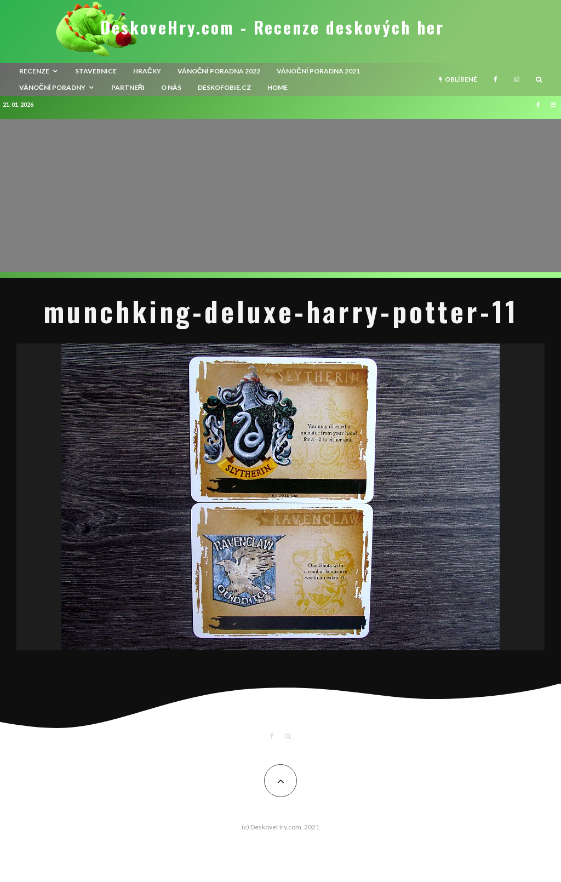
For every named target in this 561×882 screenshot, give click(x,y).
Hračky (147, 71)
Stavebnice (96, 71)
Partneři (128, 87)
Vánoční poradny (52, 87)
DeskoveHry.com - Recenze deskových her (272, 27)
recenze (34, 71)
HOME (277, 87)
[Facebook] (495, 79)
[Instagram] (517, 79)
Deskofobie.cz (224, 87)
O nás (171, 87)
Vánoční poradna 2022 (219, 71)
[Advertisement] (280, 195)
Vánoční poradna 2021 (318, 71)
